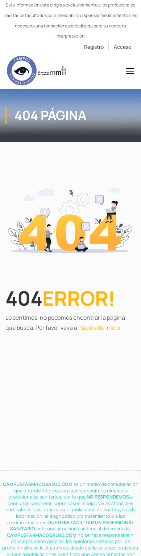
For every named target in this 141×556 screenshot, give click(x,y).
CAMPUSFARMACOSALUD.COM (38, 484)
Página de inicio (99, 328)
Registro (94, 46)
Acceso (122, 46)
